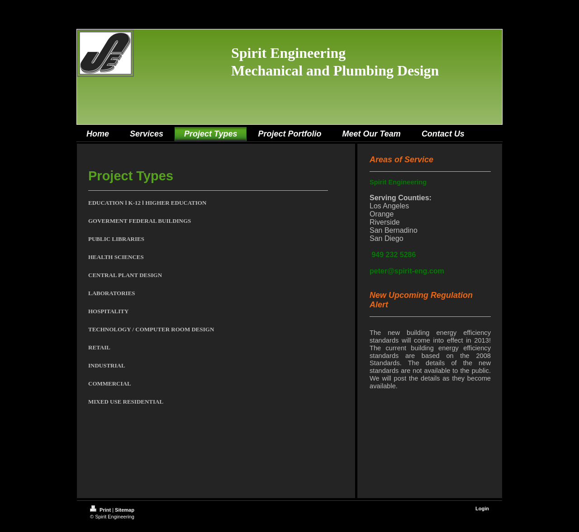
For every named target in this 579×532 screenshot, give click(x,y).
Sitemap (124, 510)
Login (482, 508)
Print (101, 510)
